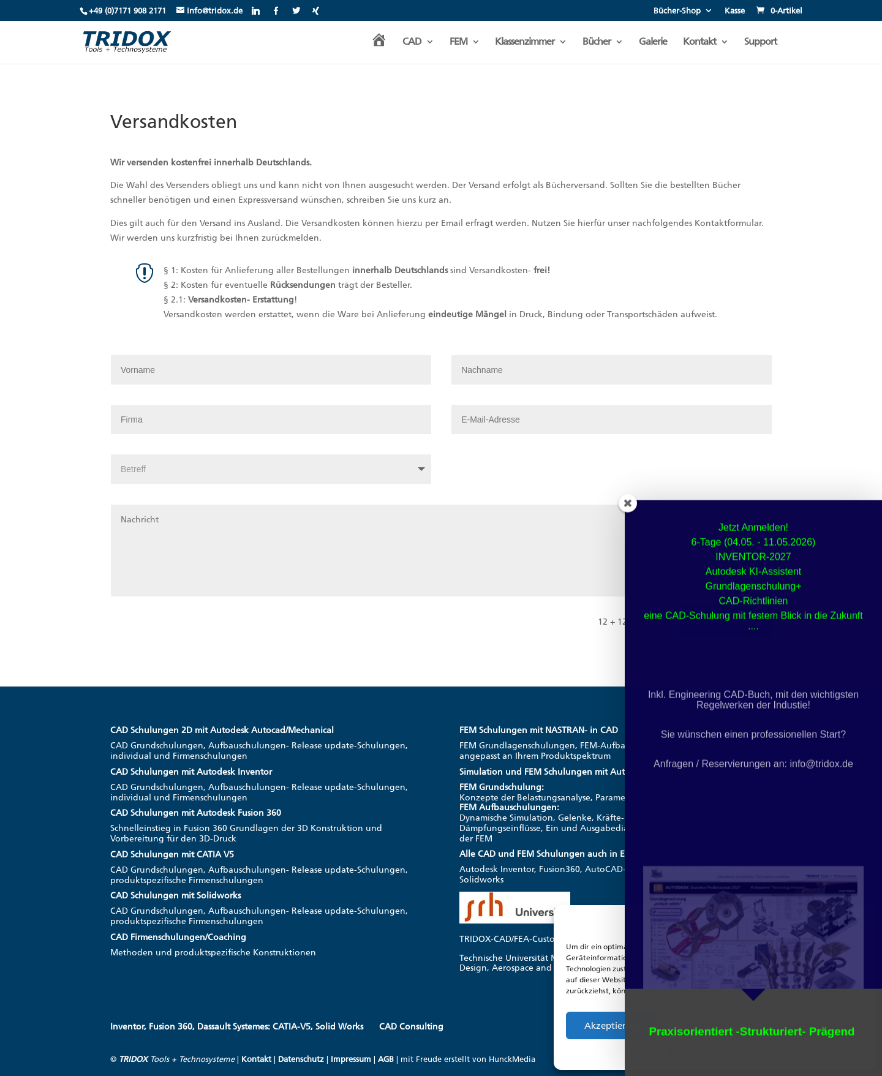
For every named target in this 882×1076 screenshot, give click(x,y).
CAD (411, 42)
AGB (386, 1059)
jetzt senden (725, 621)
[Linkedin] (256, 10)
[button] (857, 922)
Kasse (735, 11)
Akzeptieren (610, 1025)
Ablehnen (705, 1025)
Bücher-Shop (677, 11)
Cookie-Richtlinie (671, 1052)
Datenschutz (301, 1059)
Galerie (653, 42)
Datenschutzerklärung (743, 1052)
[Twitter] (296, 10)
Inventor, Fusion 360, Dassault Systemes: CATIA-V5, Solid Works (236, 1026)
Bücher (596, 42)
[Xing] (316, 10)
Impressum (351, 1059)
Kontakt (699, 42)
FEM (458, 42)
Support (760, 42)
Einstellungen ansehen (810, 1025)
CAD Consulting (411, 1026)
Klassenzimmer (524, 42)
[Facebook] (276, 10)
